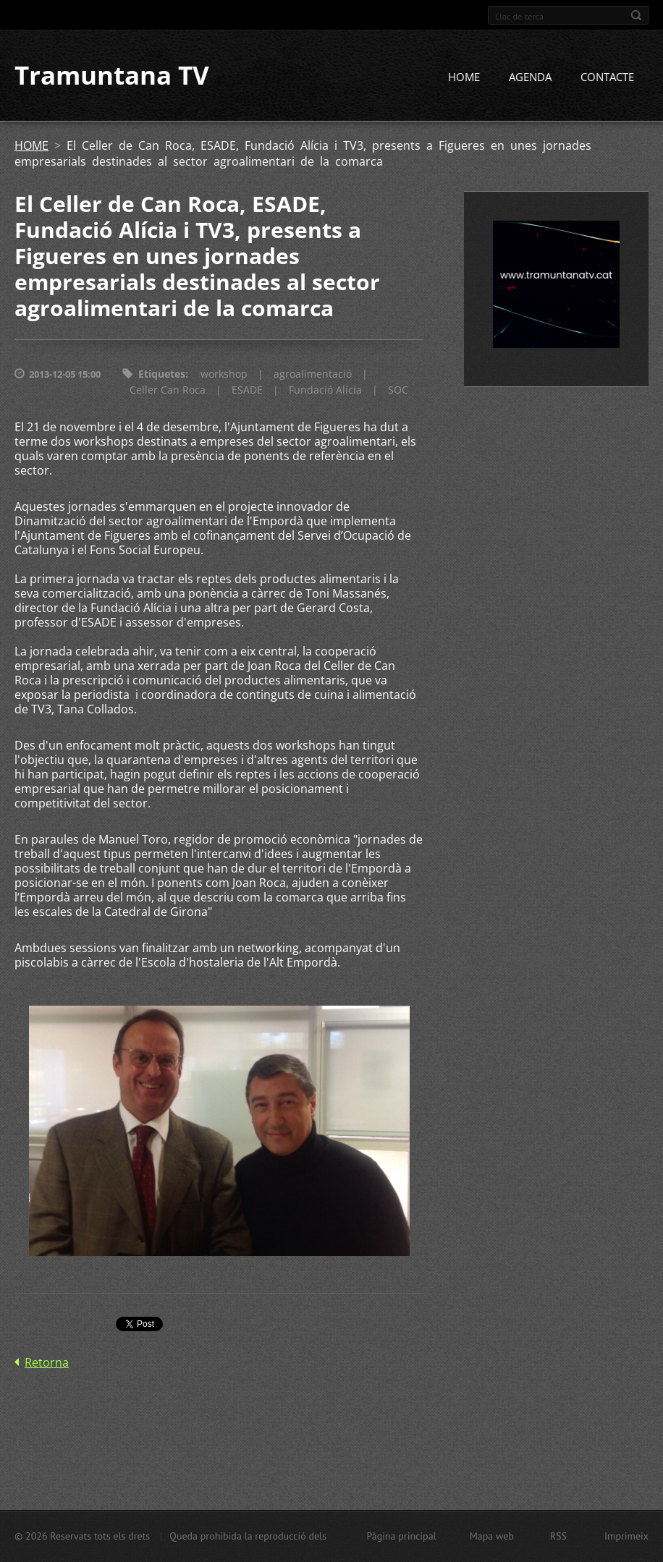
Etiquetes (161, 374)
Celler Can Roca (168, 390)
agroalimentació (313, 374)
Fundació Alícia (325, 390)
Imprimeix (626, 1535)
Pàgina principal (401, 1535)
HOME (464, 77)
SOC (398, 390)
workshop (224, 374)
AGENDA (530, 77)
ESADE (247, 390)
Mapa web (492, 1535)
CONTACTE (607, 77)
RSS (558, 1535)
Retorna (47, 1362)
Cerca (636, 15)
